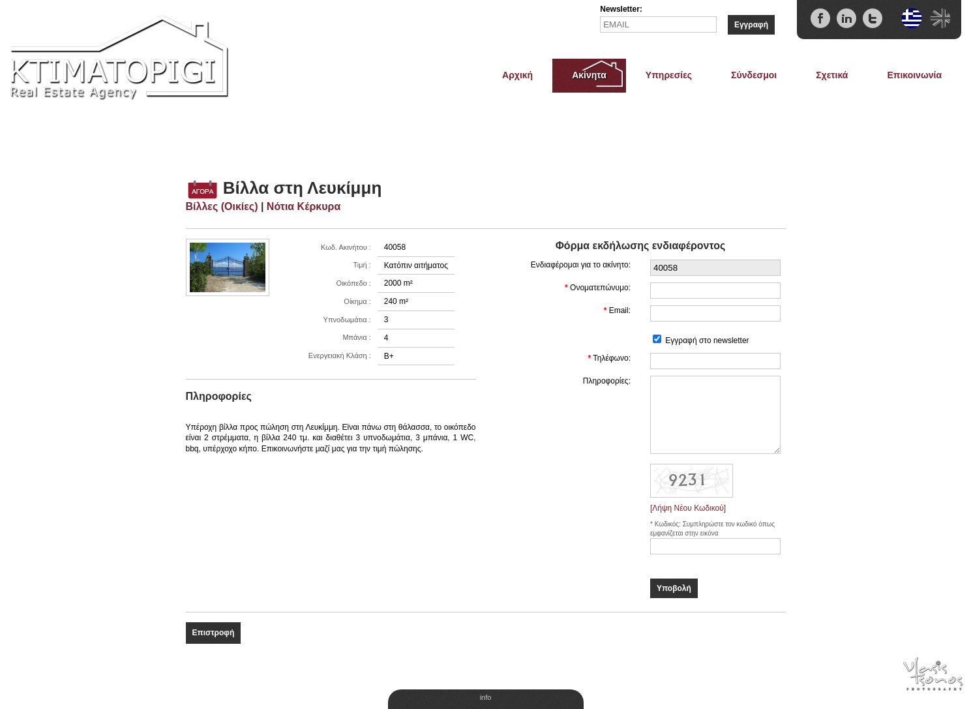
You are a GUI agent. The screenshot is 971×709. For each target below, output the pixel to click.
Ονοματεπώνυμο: (600, 287)
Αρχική (517, 75)
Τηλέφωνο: (612, 358)
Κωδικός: (669, 524)
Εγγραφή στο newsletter (707, 340)
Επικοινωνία (914, 75)
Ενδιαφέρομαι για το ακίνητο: (581, 264)
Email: (620, 310)
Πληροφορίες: (607, 380)
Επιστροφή (213, 632)
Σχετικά (832, 75)
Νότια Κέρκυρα (303, 206)
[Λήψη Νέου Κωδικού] (688, 508)
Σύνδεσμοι (754, 75)
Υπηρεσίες (669, 75)
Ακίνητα (589, 75)
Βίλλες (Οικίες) (222, 206)
